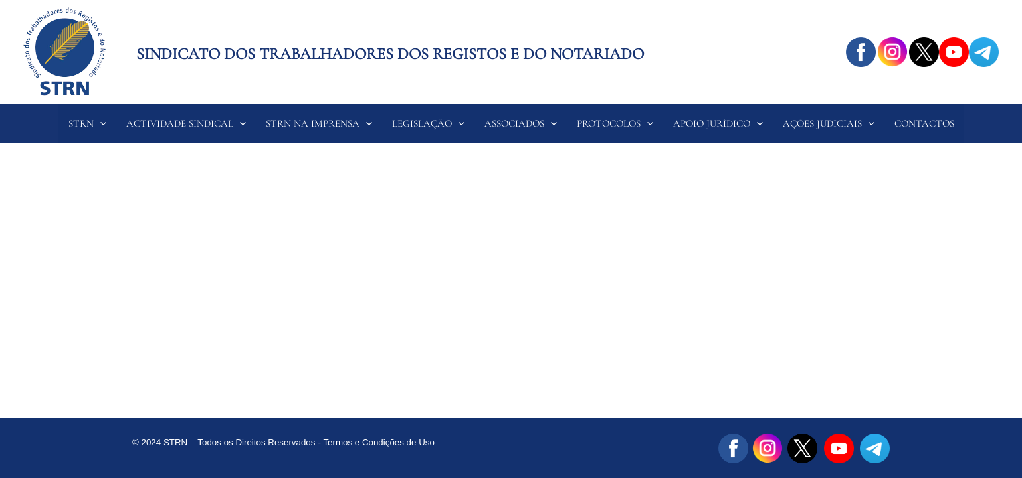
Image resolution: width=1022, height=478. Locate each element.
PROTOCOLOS (615, 123)
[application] (100, 123)
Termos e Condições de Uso (380, 442)
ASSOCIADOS (520, 123)
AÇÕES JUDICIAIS (828, 123)
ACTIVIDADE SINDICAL (186, 123)
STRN (87, 123)
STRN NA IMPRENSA (319, 123)
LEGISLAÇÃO (428, 123)
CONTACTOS (924, 123)
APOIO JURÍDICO (718, 123)
